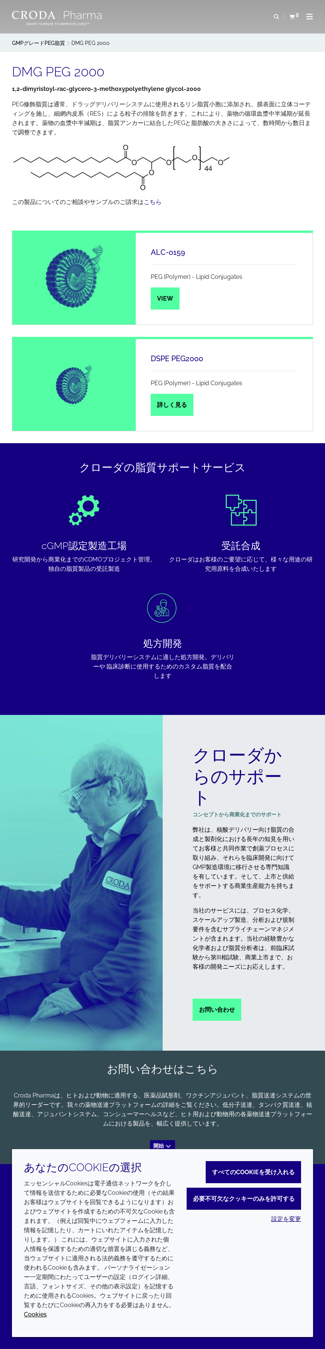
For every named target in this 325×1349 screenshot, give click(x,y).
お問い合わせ (217, 1009)
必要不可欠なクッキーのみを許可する (244, 1198)
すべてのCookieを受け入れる (253, 1172)
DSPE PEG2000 (177, 358)
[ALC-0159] (74, 279)
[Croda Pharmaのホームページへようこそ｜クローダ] (58, 14)
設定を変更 (286, 1218)
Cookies (35, 1314)
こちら (153, 201)
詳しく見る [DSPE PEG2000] (172, 404)
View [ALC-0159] (165, 298)
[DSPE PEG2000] (74, 385)
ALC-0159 (168, 252)
